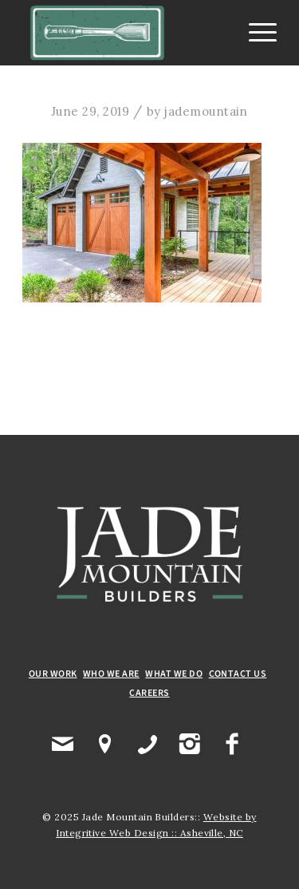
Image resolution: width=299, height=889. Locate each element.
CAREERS (149, 693)
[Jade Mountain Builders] (124, 33)
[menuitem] (255, 33)
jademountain (206, 111)
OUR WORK (53, 674)
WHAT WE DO (174, 674)
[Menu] (255, 33)
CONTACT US (238, 674)
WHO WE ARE (111, 674)
